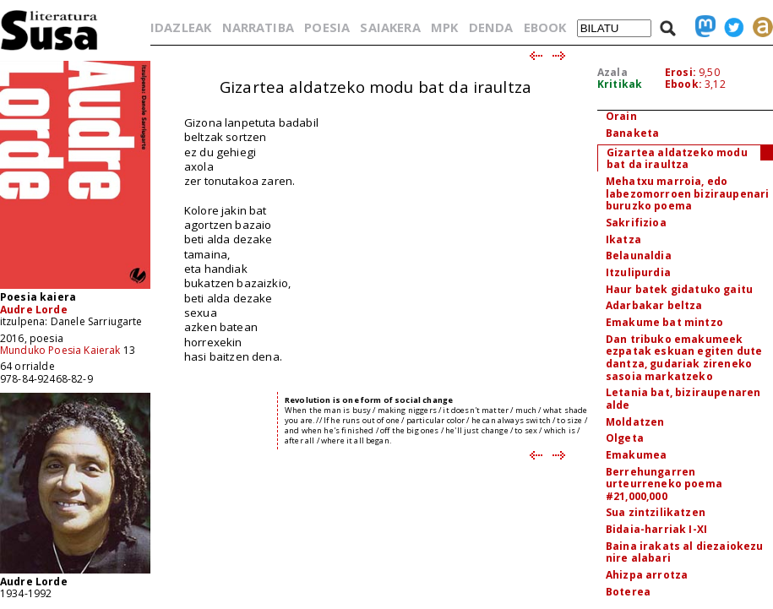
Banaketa (632, 133)
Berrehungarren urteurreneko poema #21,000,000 (664, 484)
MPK (444, 27)
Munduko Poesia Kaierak (60, 350)
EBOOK (545, 27)
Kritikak (619, 84)
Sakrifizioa (636, 222)
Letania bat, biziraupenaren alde (683, 398)
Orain (621, 116)
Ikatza (623, 239)
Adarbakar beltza (654, 305)
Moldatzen (635, 422)
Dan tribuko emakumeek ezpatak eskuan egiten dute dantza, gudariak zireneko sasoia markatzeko (684, 357)
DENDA (491, 27)
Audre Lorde (34, 309)
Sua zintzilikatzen (655, 512)
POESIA (327, 27)
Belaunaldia (639, 255)
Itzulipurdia (638, 272)
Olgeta (625, 438)
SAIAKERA (390, 27)
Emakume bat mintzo (664, 322)
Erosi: (680, 72)
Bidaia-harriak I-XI (656, 529)
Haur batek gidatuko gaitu (679, 289)
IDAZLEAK (180, 27)
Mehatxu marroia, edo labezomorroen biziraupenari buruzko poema (687, 193)
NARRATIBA (258, 27)
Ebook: (683, 84)
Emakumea (636, 455)
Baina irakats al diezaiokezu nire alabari (684, 552)
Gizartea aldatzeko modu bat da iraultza (677, 158)
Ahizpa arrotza (647, 575)
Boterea (628, 592)
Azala (612, 72)
